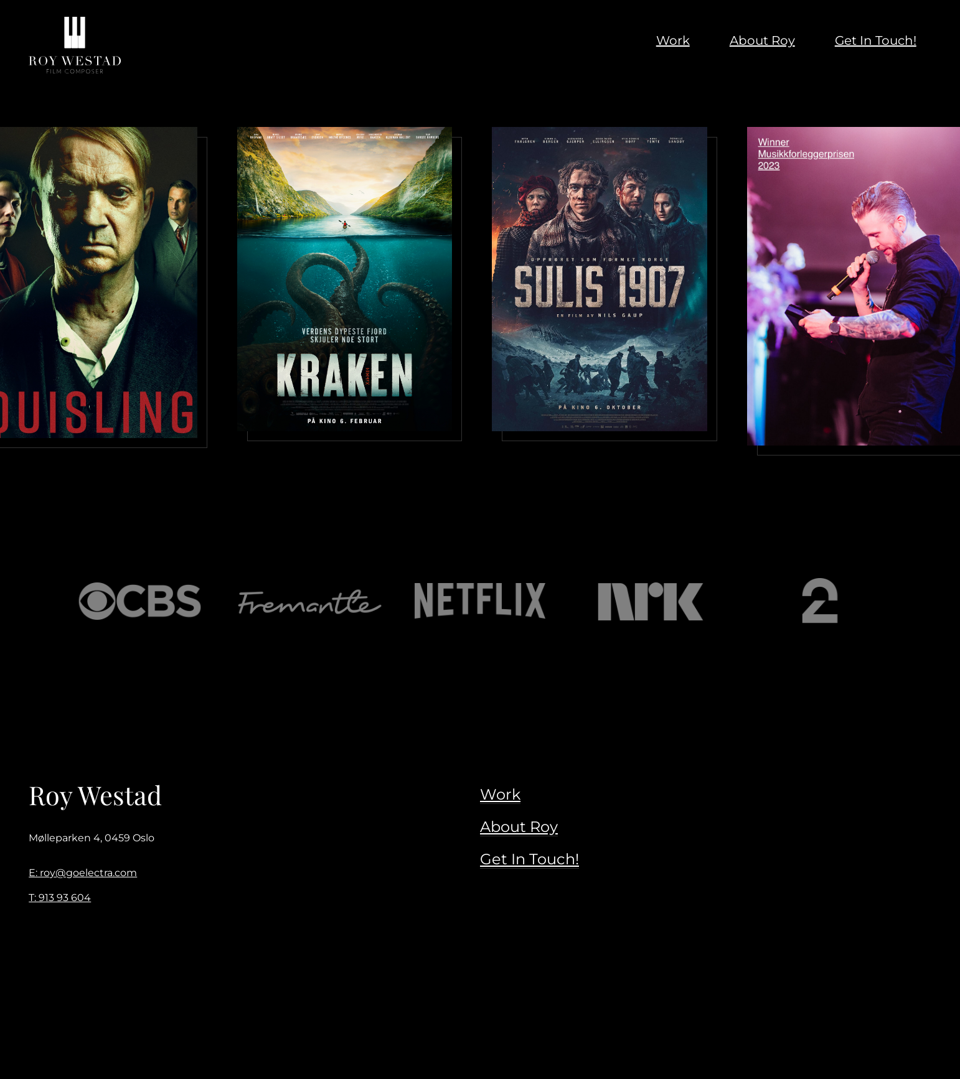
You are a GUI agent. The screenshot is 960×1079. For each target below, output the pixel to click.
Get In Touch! (529, 859)
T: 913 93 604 (60, 898)
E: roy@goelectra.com (83, 873)
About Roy (519, 827)
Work (500, 794)
